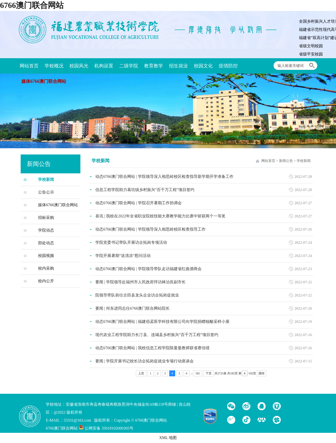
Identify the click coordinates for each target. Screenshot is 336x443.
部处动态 (46, 243)
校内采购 (46, 268)
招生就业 (178, 65)
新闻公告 (286, 161)
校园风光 (78, 65)
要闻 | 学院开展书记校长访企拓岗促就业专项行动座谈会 (144, 361)
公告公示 (46, 192)
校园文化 (203, 65)
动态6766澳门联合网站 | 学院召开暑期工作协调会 (138, 203)
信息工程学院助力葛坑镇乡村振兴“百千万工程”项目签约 (144, 190)
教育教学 (153, 65)
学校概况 (54, 65)
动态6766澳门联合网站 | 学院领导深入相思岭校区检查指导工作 (150, 229)
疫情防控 (228, 65)
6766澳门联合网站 (32, 5)
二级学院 (128, 65)
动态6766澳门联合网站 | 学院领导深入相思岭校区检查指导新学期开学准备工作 (164, 176)
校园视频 (46, 255)
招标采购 (46, 217)
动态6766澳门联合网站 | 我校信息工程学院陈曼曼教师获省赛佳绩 (152, 348)
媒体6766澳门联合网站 (43, 81)
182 (197, 373)
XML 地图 (168, 438)
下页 (209, 373)
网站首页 (29, 65)
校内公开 (46, 281)
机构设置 (103, 65)
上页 (141, 373)
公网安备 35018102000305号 (106, 428)
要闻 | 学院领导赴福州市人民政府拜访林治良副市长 (140, 282)
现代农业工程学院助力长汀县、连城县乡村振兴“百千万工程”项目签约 (156, 335)
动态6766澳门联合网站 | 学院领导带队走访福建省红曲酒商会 (148, 269)
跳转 (262, 373)
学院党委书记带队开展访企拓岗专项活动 (131, 242)
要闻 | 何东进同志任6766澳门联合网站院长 (132, 308)
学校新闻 (46, 179)
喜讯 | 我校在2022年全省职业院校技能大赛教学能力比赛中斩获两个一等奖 (160, 216)
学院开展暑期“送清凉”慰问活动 (123, 255)
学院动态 (46, 230)
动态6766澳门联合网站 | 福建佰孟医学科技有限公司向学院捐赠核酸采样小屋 (162, 321)
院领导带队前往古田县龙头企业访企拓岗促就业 (137, 295)
